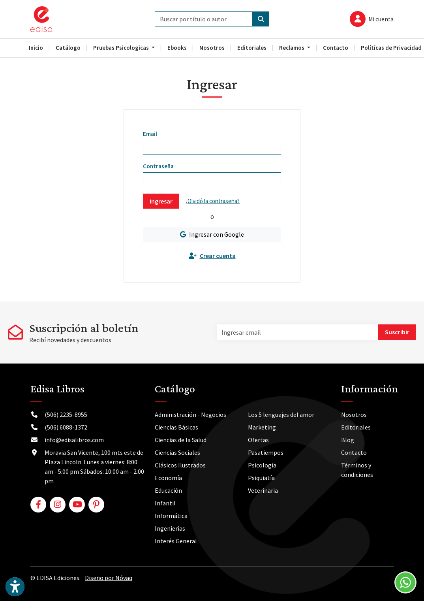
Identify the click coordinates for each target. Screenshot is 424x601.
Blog (347, 440)
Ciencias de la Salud (180, 440)
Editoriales (356, 427)
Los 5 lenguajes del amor (281, 414)
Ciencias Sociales (177, 452)
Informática (171, 516)
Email (150, 134)
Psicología (262, 465)
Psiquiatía (261, 478)
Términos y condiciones (357, 470)
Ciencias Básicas (176, 427)
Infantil (165, 503)
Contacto (354, 452)
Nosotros (354, 414)
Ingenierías (170, 528)
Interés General (176, 541)
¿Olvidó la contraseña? (213, 201)
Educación (168, 490)
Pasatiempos (265, 452)
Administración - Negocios (190, 414)
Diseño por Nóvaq (108, 578)
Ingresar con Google (212, 234)
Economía (168, 478)
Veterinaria (263, 490)
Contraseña (158, 166)
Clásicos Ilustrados (180, 465)
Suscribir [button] (397, 332)
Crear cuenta (212, 256)
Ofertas (258, 440)
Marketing (262, 427)
